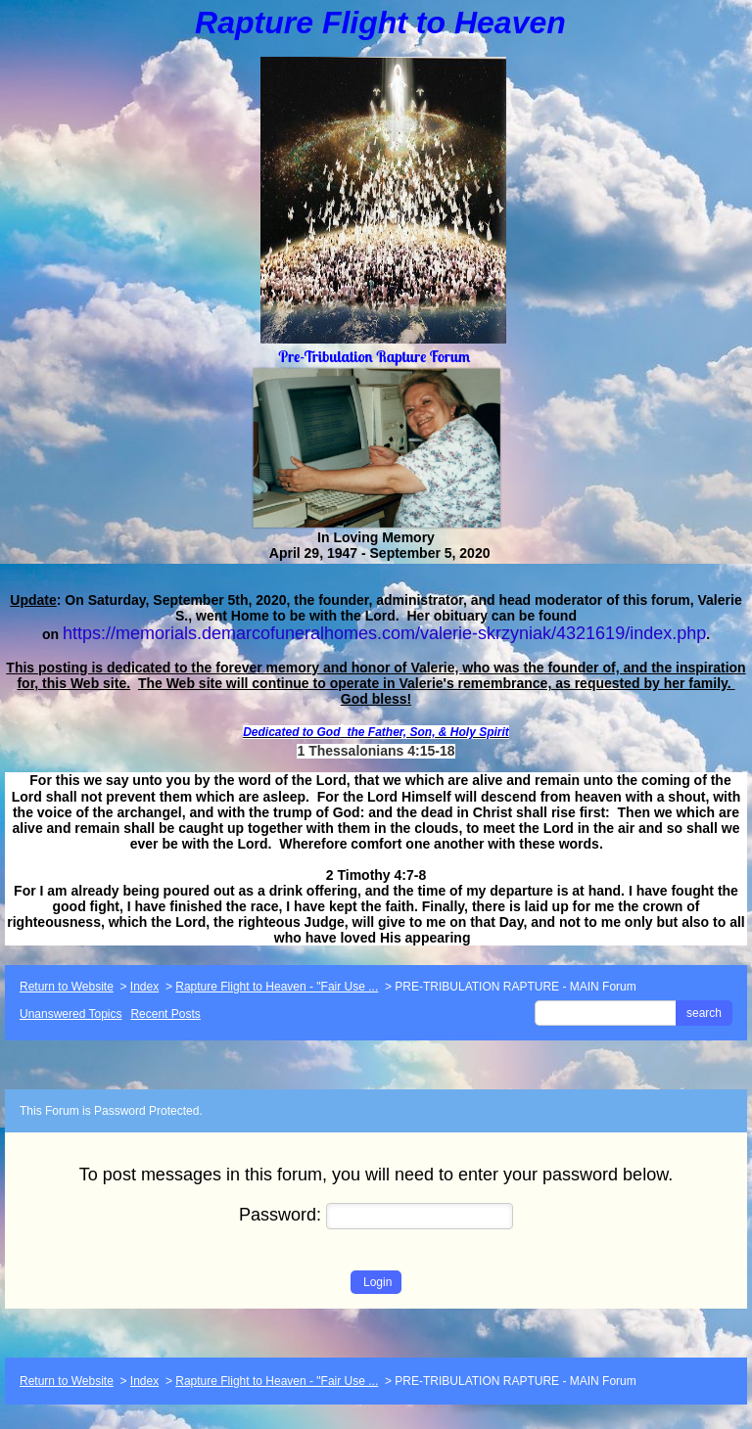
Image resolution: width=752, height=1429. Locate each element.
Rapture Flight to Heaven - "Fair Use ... (276, 986)
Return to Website (67, 986)
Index (144, 986)
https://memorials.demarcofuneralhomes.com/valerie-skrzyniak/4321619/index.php (384, 633)
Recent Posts (165, 1014)
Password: (376, 1214)
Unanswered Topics (71, 1014)
